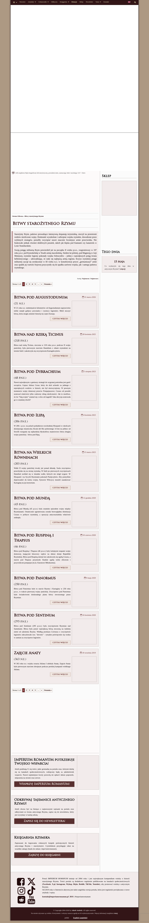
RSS (71, 897)
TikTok (89, 884)
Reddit (81, 884)
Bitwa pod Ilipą (29, 415)
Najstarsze (85, 279)
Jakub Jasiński (77, 910)
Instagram (61, 884)
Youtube (96, 884)
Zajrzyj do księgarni (44, 855)
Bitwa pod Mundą (32, 498)
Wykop (69, 884)
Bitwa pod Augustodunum (40, 297)
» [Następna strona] (41, 284)
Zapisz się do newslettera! (44, 821)
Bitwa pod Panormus (35, 578)
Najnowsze (94, 279)
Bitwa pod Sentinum (34, 615)
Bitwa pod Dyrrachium (37, 372)
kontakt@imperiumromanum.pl (55, 897)
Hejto (75, 884)
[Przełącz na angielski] (129, 2)
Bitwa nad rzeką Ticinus (38, 335)
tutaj (116, 913)
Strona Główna (17, 216)
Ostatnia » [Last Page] (48, 284)
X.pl (53, 884)
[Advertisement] (76, 152)
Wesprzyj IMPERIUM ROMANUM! (44, 784)
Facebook (47, 884)
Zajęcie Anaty (27, 653)
